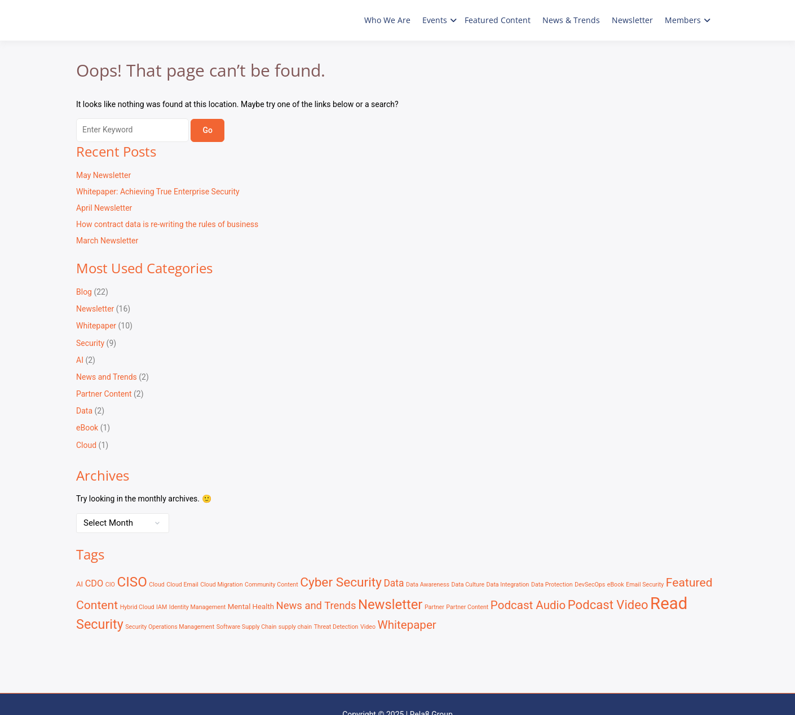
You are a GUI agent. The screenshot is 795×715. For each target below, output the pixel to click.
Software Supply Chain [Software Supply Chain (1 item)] (247, 626)
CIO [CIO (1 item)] (110, 584)
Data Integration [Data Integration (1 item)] (508, 584)
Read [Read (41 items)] (668, 603)
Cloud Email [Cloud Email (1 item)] (182, 584)
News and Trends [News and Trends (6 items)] (316, 605)
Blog (84, 291)
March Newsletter (107, 240)
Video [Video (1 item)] (368, 626)
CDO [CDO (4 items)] (94, 583)
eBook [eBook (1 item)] (615, 584)
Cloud (86, 445)
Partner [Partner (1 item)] (434, 607)
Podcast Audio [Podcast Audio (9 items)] (528, 605)
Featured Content (498, 20)
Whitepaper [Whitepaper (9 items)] (406, 625)
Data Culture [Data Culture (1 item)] (467, 584)
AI (79, 360)
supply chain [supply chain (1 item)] (295, 626)
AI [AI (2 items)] (79, 584)
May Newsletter (103, 175)
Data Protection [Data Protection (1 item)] (552, 584)
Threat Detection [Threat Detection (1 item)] (336, 626)
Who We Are (387, 20)
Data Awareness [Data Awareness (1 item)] (427, 584)
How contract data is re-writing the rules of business (167, 224)
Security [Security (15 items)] (99, 624)
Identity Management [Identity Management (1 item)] (197, 607)
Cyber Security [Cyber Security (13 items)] (341, 582)
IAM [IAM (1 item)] (161, 607)
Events (434, 20)
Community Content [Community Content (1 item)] (271, 584)
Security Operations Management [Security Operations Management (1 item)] (169, 626)
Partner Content (104, 393)
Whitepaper (96, 325)
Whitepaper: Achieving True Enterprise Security (158, 191)
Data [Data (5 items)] (393, 583)
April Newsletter (104, 207)
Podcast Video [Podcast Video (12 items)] (608, 604)
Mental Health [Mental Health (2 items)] (251, 606)
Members (683, 20)
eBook (87, 427)
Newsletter (632, 20)
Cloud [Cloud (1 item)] (157, 584)
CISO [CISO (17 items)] (132, 582)
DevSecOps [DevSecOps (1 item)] (590, 584)
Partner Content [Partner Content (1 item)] (467, 607)
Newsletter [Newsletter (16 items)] (390, 604)
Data (84, 410)
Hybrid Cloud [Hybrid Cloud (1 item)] (137, 607)
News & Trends (571, 20)
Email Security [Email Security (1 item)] (645, 584)
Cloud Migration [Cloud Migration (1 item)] (221, 584)
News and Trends (106, 376)
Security (90, 343)
